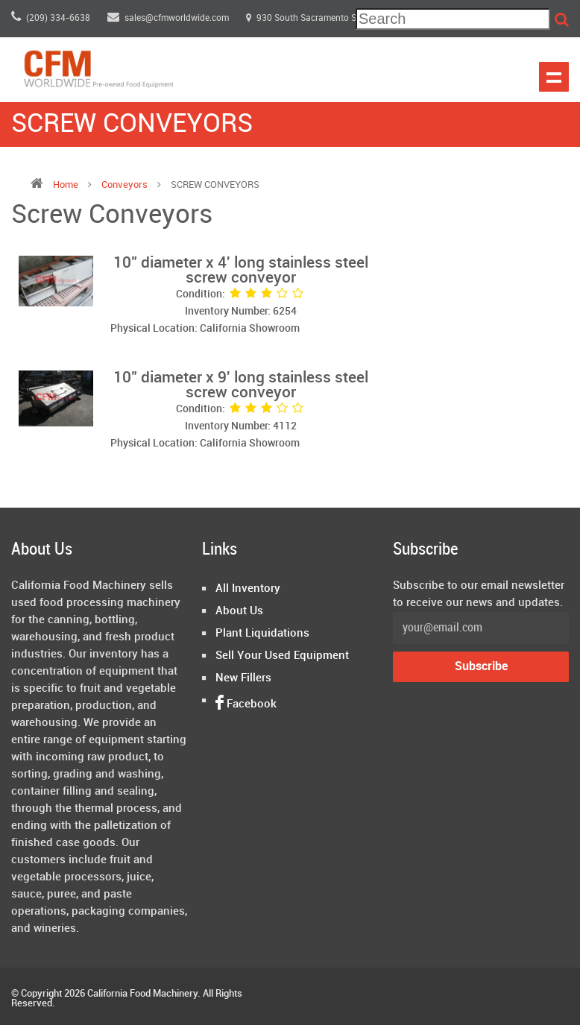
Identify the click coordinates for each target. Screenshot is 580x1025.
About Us (239, 611)
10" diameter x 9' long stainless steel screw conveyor (240, 385)
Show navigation (554, 77)
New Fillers (243, 678)
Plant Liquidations (262, 634)
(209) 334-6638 (50, 18)
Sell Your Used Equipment (282, 656)
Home (65, 185)
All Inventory (247, 589)
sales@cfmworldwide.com (169, 18)
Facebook (246, 704)
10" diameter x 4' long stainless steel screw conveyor (240, 270)
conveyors (125, 185)
